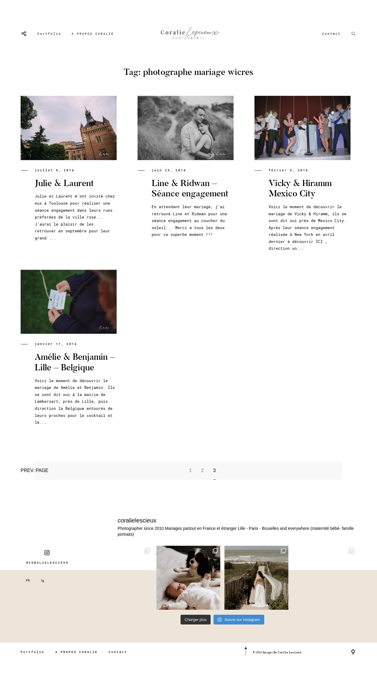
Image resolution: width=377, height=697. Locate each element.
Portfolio (49, 34)
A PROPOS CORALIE (93, 34)
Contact (331, 34)
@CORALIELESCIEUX (47, 566)
